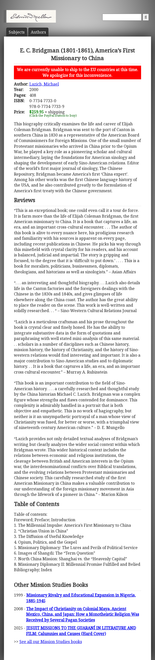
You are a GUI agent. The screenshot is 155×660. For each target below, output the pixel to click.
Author (38, 32)
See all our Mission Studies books (50, 641)
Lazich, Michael (44, 84)
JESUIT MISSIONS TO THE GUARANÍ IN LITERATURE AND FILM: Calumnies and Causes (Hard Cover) (81, 630)
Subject (17, 32)
